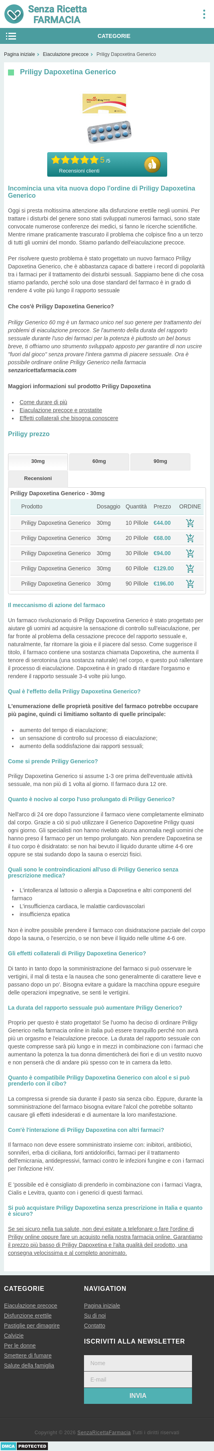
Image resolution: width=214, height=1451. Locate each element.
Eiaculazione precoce (30, 1305)
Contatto (94, 1325)
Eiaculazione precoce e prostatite (61, 410)
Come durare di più (43, 402)
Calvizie (14, 1335)
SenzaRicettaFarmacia (104, 1432)
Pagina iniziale (102, 1305)
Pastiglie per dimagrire (32, 1325)
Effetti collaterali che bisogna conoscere (69, 418)
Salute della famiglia (29, 1365)
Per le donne (20, 1345)
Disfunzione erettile (28, 1315)
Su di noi (95, 1315)
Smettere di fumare (28, 1355)
